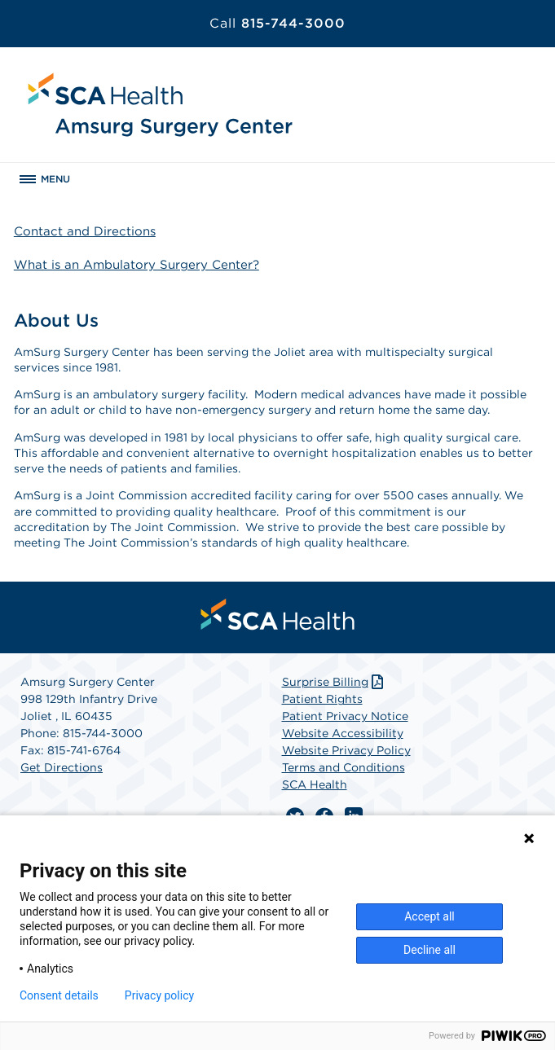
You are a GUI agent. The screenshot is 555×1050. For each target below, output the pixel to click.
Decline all (429, 949)
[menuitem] (278, 614)
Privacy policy (159, 995)
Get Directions (61, 767)
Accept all (429, 916)
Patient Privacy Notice (345, 716)
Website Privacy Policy (346, 750)
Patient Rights (322, 698)
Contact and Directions (85, 231)
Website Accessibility (342, 733)
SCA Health (314, 784)
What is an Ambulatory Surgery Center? (136, 264)
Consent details (59, 995)
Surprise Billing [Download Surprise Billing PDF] (334, 681)
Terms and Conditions (343, 767)
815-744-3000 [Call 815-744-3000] (277, 23)
